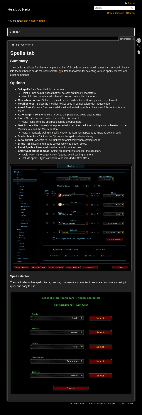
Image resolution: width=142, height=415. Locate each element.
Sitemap (130, 13)
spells (42, 21)
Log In (131, 3)
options (33, 21)
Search (133, 8)
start (24, 21)
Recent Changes (115, 13)
